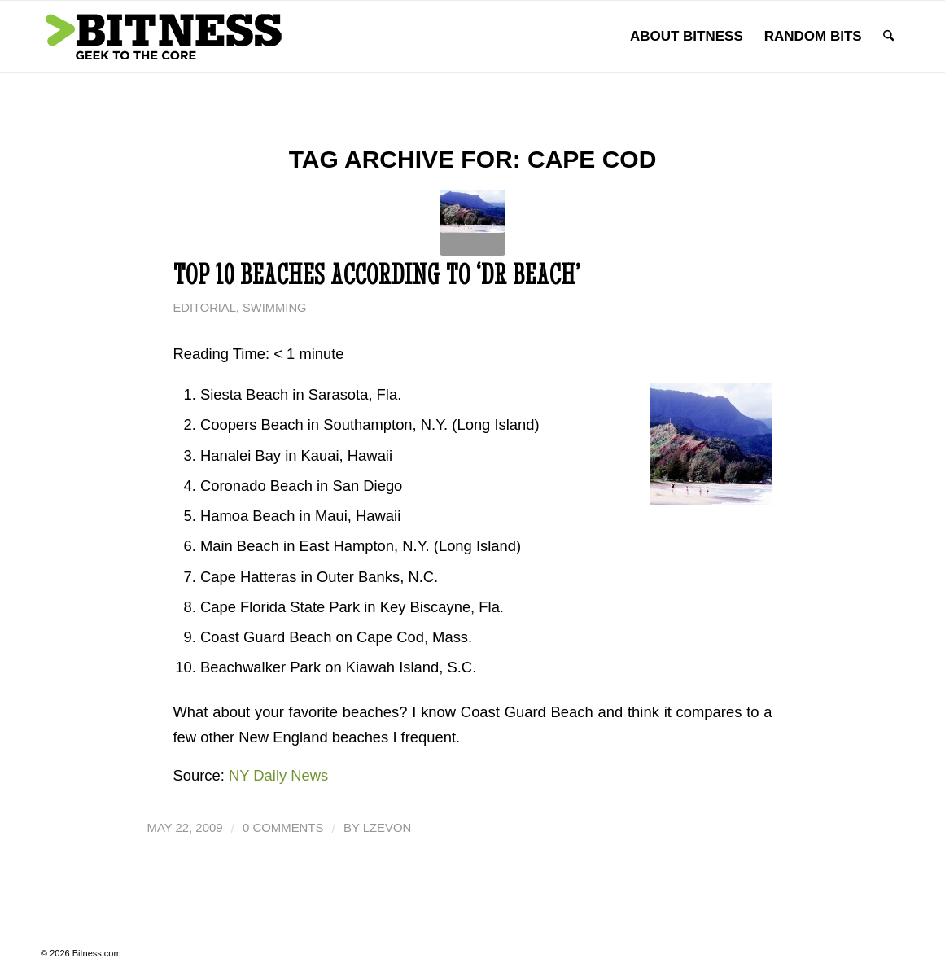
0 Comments (283, 827)
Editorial (204, 307)
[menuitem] (686, 36)
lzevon (387, 827)
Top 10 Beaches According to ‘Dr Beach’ (376, 274)
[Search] (888, 36)
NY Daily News (278, 775)
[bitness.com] (163, 36)
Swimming (274, 307)
